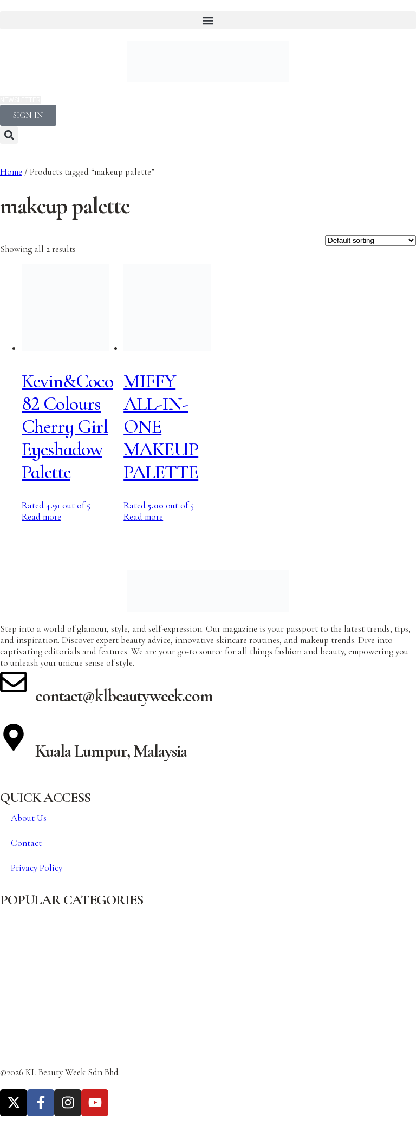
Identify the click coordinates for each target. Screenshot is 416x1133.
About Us (29, 818)
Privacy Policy (36, 867)
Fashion (14, 982)
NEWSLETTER (20, 100)
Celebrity (17, 943)
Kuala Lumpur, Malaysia (111, 750)
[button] (208, 20)
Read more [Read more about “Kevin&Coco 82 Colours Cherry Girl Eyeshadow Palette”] (41, 516)
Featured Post (25, 1001)
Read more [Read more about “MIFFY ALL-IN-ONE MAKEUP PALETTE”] (143, 516)
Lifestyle (15, 1020)
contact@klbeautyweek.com (124, 695)
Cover (11, 962)
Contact (26, 843)
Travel (11, 1040)
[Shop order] (370, 240)
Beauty (12, 923)
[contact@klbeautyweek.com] (13, 681)
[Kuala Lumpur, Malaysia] (13, 737)
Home (11, 171)
